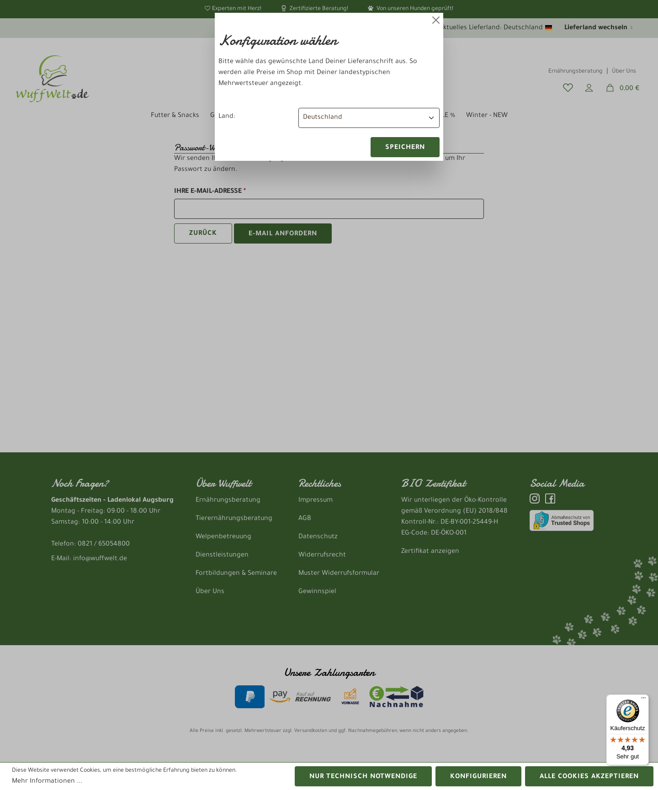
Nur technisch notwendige (363, 777)
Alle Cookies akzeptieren (589, 777)
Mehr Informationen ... (47, 781)
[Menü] (643, 700)
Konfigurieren (478, 777)
